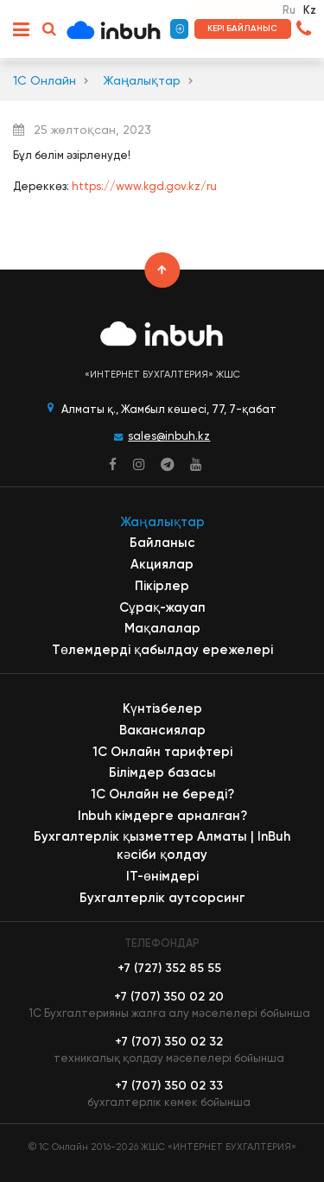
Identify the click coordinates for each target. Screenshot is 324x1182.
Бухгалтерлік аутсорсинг (162, 898)
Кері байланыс (242, 28)
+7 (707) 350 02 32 (169, 1041)
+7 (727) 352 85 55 (169, 968)
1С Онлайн (44, 80)
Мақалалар (162, 628)
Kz (309, 9)
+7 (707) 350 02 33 (169, 1085)
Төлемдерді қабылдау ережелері (162, 650)
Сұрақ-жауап (162, 607)
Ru (289, 9)
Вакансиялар (162, 730)
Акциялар (162, 564)
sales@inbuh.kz (169, 435)
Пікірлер (162, 586)
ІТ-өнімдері (162, 876)
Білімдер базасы (162, 772)
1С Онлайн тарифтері (162, 751)
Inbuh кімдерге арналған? (162, 815)
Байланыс (162, 542)
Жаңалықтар (142, 80)
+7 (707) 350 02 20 (169, 996)
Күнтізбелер (162, 708)
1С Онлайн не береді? (162, 794)
